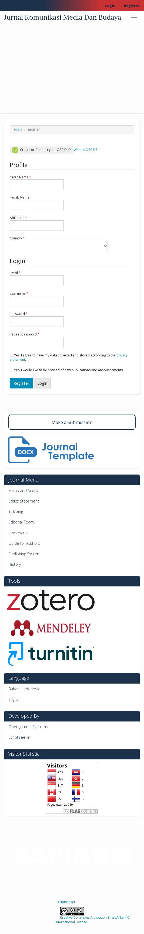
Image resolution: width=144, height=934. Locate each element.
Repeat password (37, 339)
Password (37, 319)
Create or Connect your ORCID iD (41, 150)
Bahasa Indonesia (24, 688)
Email (37, 278)
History (14, 564)
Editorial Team (21, 522)
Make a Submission (72, 422)
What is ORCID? (85, 149)
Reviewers (17, 532)
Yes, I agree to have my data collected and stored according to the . (69, 357)
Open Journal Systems (28, 726)
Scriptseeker (19, 737)
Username (37, 298)
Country (59, 243)
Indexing (15, 511)
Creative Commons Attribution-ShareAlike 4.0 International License (92, 919)
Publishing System (24, 553)
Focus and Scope (23, 490)
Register (131, 5)
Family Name (37, 202)
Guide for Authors (24, 543)
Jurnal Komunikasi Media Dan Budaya (62, 17)
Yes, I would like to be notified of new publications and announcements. (66, 370)
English (14, 699)
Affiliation (37, 223)
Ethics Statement (23, 501)
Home (18, 130)
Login (110, 5)
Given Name (37, 182)
